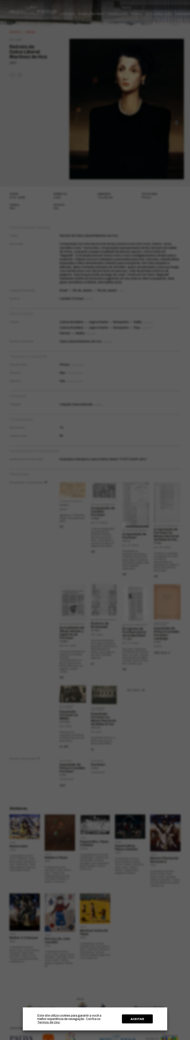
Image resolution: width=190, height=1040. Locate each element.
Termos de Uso (48, 1022)
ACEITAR (137, 1019)
